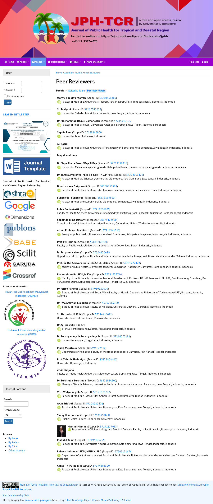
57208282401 (94, 403)
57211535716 (113, 274)
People (37, 61)
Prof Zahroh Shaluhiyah (71, 359)
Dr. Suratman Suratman (71, 380)
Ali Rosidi (62, 144)
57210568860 (107, 98)
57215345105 (122, 121)
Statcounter (8, 495)
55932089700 (110, 303)
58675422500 (108, 220)
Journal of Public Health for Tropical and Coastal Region (49, 484)
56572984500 (107, 380)
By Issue (13, 438)
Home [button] (59, 72)
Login (205, 61)
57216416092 (103, 314)
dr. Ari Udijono (65, 370)
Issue (74, 61)
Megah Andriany (67, 155)
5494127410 (98, 348)
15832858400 (108, 359)
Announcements (94, 61)
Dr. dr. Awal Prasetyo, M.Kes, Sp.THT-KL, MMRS (85, 174)
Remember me (15, 96)
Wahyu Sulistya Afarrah (71, 98)
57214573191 (121, 336)
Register (194, 61)
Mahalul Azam (65, 440)
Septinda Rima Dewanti (71, 220)
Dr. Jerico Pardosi (67, 288)
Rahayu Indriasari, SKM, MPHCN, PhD (79, 451)
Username (10, 83)
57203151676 (123, 451)
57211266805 (101, 209)
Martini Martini (77, 426)
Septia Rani (64, 132)
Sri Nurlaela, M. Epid (69, 314)
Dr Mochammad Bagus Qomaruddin (79, 121)
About (22, 61)
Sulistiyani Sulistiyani (70, 197)
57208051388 (108, 186)
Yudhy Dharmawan (68, 415)
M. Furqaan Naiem (68, 252)
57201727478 (131, 263)
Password (9, 89)
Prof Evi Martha (67, 242)
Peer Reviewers (92, 72)
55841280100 (98, 242)
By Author (13, 442)
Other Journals (16, 450)
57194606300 (101, 465)
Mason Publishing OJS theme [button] (116, 500)
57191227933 (108, 426)
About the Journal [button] (73, 72)
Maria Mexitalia (67, 348)
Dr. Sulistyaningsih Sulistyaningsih (78, 336)
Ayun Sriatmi (65, 403)
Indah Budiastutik (68, 209)
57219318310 (118, 163)
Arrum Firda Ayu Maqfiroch (73, 230)
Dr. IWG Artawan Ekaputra (72, 303)
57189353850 (101, 415)
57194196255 (96, 440)
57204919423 (134, 174)
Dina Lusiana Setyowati (72, 186)
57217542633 (92, 109)
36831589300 (106, 197)
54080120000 (99, 288)
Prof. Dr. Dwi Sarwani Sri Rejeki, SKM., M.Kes (83, 263)
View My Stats (22, 495)
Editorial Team (76, 90)
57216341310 (111, 230)
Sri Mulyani (64, 109)
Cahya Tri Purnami (68, 465)
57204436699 (101, 252)
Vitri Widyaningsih (68, 392)
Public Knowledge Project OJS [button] (80, 500)
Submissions (56, 61)
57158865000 (93, 132)
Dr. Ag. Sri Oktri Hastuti (71, 325)
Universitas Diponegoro (38, 500)
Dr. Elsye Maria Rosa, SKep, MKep (77, 163)
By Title (12, 446)
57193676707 (101, 392)
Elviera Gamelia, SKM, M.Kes (74, 274)
